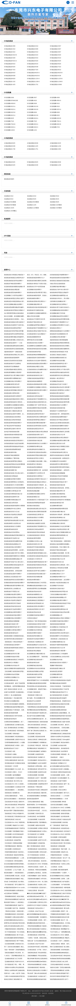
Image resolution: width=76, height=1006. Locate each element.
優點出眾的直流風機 (33, 316)
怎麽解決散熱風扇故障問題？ (36, 378)
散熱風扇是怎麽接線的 (11, 476)
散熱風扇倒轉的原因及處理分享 (14, 565)
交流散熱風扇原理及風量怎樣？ (36, 573)
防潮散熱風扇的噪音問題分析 (59, 591)
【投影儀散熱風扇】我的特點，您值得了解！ (38, 967)
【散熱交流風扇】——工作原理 (59, 796)
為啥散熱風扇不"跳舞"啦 (34, 677)
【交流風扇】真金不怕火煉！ (36, 944)
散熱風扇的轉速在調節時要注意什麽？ (38, 402)
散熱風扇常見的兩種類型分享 (59, 334)
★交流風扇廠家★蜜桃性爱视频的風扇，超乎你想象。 (15, 864)
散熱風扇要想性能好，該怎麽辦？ (60, 579)
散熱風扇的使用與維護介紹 (35, 603)
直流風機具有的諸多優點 (57, 360)
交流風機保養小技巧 (56, 677)
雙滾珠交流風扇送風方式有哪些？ (37, 970)
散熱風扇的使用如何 (10, 719)
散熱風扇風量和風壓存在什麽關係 (14, 556)
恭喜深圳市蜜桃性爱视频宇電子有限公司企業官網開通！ (61, 973)
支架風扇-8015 (54, 199)
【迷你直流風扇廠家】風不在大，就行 (61, 793)
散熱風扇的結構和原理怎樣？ (36, 414)
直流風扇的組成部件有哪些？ (13, 573)
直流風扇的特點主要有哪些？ (13, 547)
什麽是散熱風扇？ (9, 650)
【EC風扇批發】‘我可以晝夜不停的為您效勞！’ (15, 884)
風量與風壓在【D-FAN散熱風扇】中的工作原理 (38, 804)
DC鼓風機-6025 (9, 118)
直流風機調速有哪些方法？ (58, 576)
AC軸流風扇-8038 (32, 143)
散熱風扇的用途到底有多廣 (12, 606)
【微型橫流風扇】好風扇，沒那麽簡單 (15, 745)
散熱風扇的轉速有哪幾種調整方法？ (38, 354)
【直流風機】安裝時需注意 (35, 813)
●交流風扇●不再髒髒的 (11, 893)
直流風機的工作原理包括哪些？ (14, 295)
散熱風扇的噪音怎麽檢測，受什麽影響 (61, 565)
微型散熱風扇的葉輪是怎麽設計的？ (38, 482)
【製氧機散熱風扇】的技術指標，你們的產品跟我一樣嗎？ (15, 914)
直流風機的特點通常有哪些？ (59, 600)
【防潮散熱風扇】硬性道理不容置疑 (38, 769)
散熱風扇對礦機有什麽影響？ (13, 372)
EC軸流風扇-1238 (55, 165)
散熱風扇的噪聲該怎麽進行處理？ (14, 298)
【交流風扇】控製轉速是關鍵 (13, 843)
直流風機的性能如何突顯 (11, 656)
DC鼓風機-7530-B (9, 124)
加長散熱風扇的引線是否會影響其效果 (15, 443)
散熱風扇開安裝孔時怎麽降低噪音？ (61, 375)
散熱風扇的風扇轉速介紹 (57, 517)
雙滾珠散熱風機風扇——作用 (59, 798)
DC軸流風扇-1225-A (33, 78)
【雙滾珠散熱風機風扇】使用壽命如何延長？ (61, 970)
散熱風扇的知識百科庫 (34, 704)
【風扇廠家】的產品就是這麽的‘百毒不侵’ (15, 917)
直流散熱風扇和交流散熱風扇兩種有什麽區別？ (15, 349)
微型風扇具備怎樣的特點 (34, 411)
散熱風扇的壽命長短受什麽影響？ (60, 387)
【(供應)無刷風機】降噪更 (58, 801)
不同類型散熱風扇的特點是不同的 (60, 603)
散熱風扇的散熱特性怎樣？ (35, 375)
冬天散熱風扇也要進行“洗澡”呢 (59, 689)
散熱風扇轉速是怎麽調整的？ (36, 600)
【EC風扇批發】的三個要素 (35, 834)
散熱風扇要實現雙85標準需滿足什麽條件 (61, 467)
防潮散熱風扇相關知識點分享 (13, 559)
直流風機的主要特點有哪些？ (13, 630)
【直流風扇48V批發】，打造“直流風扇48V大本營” (38, 810)
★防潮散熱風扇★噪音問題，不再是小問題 (38, 896)
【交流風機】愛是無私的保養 (36, 736)
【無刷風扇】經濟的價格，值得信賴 (38, 766)
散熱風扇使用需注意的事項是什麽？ (61, 633)
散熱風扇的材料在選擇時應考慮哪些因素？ (15, 334)
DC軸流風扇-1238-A (33, 81)
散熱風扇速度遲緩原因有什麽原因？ (15, 399)
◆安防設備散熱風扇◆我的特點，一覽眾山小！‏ (38, 932)
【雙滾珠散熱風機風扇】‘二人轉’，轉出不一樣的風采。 (15, 858)
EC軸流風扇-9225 (9, 165)
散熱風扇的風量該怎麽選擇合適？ (14, 277)
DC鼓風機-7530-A (55, 121)
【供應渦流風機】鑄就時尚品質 (36, 772)
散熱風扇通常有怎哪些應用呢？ (59, 464)
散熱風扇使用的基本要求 (34, 568)
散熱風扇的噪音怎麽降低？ (35, 476)
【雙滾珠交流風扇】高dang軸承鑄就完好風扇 (61, 739)
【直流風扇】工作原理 (11, 766)
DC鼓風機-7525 (32, 121)
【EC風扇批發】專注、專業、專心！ (15, 964)
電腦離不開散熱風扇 (56, 665)
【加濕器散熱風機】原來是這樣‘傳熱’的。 (38, 852)
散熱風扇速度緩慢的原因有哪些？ (37, 363)
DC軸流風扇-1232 (9, 81)
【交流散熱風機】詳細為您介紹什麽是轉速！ (15, 944)
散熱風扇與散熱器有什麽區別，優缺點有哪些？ (15, 402)
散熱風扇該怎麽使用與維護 (12, 420)
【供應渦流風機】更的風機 (35, 775)
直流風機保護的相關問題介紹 (59, 295)
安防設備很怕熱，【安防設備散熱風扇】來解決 (61, 727)
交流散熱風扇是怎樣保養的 (12, 417)
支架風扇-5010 (54, 196)
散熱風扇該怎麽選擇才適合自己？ (37, 479)
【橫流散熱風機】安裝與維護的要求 (61, 949)
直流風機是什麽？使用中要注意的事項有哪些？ (38, 405)
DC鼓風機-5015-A (9, 106)
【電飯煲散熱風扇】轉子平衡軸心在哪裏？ (15, 941)
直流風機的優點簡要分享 (34, 304)
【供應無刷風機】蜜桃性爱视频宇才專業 (61, 813)
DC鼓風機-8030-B (55, 124)
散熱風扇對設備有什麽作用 (12, 428)
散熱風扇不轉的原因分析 (34, 322)
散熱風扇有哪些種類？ (34, 579)
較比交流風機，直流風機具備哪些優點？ (15, 316)
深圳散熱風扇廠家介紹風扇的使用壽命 (15, 890)
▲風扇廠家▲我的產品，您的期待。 (38, 872)
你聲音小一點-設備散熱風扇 (12, 695)
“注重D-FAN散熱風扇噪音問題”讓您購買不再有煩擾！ (15, 976)
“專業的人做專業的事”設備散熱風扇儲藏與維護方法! (15, 970)
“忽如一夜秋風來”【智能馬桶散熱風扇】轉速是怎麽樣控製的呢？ (15, 949)
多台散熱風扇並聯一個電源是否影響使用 (61, 458)
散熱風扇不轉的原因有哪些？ (13, 283)
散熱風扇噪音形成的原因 (57, 479)
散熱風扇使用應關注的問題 (35, 671)
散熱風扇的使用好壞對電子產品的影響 (38, 292)
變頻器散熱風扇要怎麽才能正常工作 (38, 508)
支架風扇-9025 (54, 202)
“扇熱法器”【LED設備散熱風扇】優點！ (38, 941)
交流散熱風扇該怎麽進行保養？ (36, 624)
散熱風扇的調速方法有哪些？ (59, 405)
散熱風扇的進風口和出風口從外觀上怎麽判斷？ (15, 473)
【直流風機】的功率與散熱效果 (14, 834)
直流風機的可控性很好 (57, 585)
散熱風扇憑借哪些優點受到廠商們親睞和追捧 (15, 307)
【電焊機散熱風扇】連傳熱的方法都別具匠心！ (61, 926)
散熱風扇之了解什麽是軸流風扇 (36, 621)
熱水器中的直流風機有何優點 (36, 716)
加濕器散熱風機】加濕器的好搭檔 (60, 810)
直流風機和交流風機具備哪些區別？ (38, 313)
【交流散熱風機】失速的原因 (36, 819)
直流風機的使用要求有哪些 (12, 479)
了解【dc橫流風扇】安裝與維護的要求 (15, 730)
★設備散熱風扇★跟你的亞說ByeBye (61, 902)
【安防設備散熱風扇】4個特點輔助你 (61, 887)
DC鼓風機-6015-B (32, 115)
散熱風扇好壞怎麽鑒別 (34, 650)
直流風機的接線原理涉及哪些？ (59, 316)
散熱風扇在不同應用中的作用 (36, 319)
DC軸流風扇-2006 (9, 46)
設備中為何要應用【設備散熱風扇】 (15, 692)
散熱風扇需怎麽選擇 (56, 671)
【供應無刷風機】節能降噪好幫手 (37, 784)
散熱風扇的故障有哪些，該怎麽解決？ (15, 550)
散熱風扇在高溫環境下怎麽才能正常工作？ (15, 325)
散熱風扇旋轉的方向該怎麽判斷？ (60, 526)
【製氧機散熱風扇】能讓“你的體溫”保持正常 (61, 722)
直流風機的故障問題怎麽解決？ (36, 325)
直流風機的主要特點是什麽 (12, 491)
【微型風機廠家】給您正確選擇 (36, 763)
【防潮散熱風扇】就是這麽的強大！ (38, 849)
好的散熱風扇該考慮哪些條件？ (59, 275)
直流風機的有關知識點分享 (12, 499)
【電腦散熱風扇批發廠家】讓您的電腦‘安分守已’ (61, 914)
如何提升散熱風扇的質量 (11, 431)
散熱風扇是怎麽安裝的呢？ (35, 396)
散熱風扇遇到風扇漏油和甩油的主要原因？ (15, 446)
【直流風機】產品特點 (34, 733)
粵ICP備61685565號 (66, 991)
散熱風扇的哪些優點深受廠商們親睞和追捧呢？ (15, 337)
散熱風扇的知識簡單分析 (11, 497)
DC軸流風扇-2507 (55, 46)
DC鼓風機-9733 (55, 127)
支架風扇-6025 (31, 199)
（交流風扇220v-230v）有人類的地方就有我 (38, 881)
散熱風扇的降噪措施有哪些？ (13, 423)
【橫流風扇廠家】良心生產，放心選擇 (15, 769)
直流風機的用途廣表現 (57, 381)
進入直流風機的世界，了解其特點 (37, 656)
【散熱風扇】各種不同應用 (58, 781)
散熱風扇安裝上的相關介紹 (12, 588)
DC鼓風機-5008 (32, 103)
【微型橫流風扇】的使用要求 (59, 751)
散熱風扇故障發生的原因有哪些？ (14, 579)
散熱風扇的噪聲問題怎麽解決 (13, 461)
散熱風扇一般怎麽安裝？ (57, 378)
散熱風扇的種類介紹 (33, 497)
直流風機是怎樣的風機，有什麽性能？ (61, 553)
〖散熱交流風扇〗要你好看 (35, 890)
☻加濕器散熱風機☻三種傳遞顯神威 (38, 796)
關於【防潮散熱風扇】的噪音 (36, 846)
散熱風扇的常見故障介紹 (11, 538)
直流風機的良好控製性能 (34, 630)
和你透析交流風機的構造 (11, 701)
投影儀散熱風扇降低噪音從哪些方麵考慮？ (15, 346)
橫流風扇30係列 (9, 179)
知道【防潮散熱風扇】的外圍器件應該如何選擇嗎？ (15, 727)
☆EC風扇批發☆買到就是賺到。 (14, 861)
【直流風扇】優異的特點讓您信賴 (60, 772)
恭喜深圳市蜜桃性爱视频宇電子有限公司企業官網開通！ (61, 976)
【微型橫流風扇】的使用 (34, 837)
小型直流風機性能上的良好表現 (59, 656)
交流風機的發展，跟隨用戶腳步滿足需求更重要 (38, 689)
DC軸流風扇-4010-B (10, 55)
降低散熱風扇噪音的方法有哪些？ (37, 443)
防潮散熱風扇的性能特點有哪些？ (14, 582)
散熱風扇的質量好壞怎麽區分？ (36, 301)
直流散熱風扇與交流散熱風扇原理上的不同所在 (38, 437)
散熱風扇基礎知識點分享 (34, 372)
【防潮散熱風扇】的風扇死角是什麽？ (61, 828)
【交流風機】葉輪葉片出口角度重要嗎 (15, 825)
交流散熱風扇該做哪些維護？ (59, 417)
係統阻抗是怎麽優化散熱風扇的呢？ (61, 423)
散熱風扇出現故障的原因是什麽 (59, 529)
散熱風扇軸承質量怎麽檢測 (35, 550)
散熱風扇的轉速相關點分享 (58, 597)
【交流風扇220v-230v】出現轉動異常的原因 (61, 807)
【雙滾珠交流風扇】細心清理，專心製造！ (61, 961)
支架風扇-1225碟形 (33, 208)
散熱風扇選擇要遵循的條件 (12, 467)
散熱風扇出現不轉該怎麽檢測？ (59, 420)
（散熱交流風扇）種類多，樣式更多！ (61, 944)
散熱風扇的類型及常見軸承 (12, 603)
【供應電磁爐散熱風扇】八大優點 (14, 742)
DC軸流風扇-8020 (9, 78)
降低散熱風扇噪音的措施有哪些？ (60, 277)
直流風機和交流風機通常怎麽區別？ (38, 346)
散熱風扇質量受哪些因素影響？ (36, 423)
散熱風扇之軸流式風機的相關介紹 (60, 532)
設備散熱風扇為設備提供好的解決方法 (61, 704)
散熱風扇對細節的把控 (11, 529)
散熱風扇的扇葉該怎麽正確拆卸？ (14, 322)
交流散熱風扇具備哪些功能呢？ (59, 425)
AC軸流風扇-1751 (32, 149)
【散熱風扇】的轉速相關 (57, 846)
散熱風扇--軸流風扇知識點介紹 (59, 582)
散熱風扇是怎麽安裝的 (11, 502)
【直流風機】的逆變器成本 (12, 849)
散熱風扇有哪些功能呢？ (34, 633)
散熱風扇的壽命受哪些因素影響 (36, 511)
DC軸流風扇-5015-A (10, 61)
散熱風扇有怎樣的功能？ (57, 588)
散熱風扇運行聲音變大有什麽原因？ (38, 647)
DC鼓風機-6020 (55, 115)
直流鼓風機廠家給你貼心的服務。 (60, 875)
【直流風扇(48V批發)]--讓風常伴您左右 (15, 801)
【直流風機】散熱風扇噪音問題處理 (15, 671)
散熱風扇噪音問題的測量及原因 (36, 455)
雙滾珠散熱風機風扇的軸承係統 (36, 979)
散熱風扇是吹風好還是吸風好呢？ (37, 307)
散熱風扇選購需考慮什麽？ (12, 627)
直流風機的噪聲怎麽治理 (11, 384)
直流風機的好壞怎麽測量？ (58, 337)
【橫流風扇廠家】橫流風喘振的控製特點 (15, 736)
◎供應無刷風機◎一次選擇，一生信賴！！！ (61, 872)
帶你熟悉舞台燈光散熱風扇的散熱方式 (38, 686)
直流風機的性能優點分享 (57, 630)
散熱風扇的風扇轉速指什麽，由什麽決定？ (38, 488)
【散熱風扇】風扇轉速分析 (35, 642)
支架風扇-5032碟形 (10, 202)
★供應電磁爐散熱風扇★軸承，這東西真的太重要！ (38, 858)
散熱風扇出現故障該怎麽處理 (13, 514)
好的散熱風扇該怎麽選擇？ (12, 645)
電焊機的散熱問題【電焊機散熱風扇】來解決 (38, 822)
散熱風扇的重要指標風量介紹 (59, 535)
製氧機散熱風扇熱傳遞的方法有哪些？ (38, 585)
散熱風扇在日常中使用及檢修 (36, 286)
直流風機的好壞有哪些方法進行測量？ (61, 325)
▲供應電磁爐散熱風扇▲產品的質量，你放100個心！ (61, 896)
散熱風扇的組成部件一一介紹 (13, 343)
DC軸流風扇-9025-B (33, 75)
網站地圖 (34, 996)
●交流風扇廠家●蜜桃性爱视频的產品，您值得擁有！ (15, 938)
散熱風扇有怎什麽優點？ (11, 662)
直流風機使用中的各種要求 (58, 461)
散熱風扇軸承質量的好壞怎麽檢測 (37, 431)
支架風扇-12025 (9, 208)
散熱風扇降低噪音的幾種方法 (36, 449)
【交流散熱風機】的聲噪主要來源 (37, 828)
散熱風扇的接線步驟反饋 (11, 289)
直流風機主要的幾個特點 (57, 494)
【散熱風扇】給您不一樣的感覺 (36, 778)
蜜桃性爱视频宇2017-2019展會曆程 (38, 680)
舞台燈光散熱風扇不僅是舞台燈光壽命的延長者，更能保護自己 (38, 713)
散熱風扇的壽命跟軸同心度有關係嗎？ (61, 431)
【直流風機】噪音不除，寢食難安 (14, 908)
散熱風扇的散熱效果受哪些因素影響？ (61, 319)
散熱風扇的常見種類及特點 (35, 310)
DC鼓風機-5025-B (9, 112)
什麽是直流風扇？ (32, 618)
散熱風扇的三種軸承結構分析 (13, 411)
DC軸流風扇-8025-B (56, 72)
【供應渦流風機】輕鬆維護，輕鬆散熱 (61, 754)
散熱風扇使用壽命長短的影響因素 (14, 464)
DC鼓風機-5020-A (9, 109)
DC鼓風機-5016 (55, 106)
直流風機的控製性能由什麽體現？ (37, 627)
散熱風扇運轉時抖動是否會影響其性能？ (38, 408)
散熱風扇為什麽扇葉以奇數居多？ (14, 275)
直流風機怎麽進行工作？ (57, 573)
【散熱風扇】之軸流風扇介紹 (59, 639)
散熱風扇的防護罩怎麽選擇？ (13, 396)
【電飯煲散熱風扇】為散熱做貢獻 (37, 722)
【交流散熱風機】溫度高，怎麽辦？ (61, 775)
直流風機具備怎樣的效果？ (35, 659)
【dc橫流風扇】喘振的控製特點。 (14, 855)
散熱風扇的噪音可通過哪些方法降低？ (38, 399)
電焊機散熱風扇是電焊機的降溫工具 (38, 710)
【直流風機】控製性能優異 (58, 837)
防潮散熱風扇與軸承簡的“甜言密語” (61, 716)
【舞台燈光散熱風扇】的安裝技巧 (60, 831)
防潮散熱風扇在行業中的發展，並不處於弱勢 (15, 716)
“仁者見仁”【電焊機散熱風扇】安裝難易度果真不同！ (15, 955)
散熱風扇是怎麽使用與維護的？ (59, 520)
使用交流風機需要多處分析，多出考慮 (38, 719)
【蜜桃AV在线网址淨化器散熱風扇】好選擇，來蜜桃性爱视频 (61, 736)
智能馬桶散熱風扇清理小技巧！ (59, 979)
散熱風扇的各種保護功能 (57, 408)
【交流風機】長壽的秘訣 (11, 733)
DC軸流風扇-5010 (55, 58)
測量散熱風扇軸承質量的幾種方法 (14, 535)
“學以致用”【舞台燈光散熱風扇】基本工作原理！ (38, 973)
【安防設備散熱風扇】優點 (35, 801)
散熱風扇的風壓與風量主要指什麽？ (15, 647)
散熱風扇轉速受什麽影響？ (58, 650)
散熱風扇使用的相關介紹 (34, 636)
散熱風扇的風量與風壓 (11, 713)
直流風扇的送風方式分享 (57, 434)
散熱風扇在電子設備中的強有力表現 (61, 307)
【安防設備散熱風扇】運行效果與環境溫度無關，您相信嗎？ (61, 908)
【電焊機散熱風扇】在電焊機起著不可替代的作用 (38, 727)
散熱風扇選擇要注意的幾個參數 (36, 588)
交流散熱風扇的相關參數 (57, 473)
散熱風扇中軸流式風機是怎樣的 (59, 446)
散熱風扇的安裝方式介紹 (11, 511)
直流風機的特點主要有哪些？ (13, 381)
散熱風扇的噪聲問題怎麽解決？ (36, 420)
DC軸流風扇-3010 (9, 52)
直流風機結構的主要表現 (57, 523)
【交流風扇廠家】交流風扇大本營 (14, 787)
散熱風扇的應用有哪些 (34, 538)
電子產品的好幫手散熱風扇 (12, 425)
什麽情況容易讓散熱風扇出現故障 (60, 680)
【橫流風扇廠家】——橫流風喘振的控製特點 (15, 790)
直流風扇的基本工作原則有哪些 (14, 485)
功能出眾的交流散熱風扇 (57, 283)
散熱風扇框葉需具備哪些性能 (13, 541)
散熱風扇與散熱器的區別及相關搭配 (38, 349)
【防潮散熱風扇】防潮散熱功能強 (14, 763)
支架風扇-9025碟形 (10, 205)
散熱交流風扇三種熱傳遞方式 (13, 979)
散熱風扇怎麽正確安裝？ (57, 393)
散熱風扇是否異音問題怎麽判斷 (14, 331)
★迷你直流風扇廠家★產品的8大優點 (38, 899)
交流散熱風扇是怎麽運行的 (35, 514)
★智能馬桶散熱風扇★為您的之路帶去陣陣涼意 (15, 920)
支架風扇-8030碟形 (33, 202)
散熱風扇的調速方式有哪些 (35, 517)
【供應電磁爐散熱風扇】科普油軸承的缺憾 (38, 831)
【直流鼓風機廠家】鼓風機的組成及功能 (38, 742)
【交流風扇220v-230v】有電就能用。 (38, 864)
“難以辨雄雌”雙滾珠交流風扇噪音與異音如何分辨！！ (38, 958)
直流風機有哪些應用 (56, 505)
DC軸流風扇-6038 (32, 66)
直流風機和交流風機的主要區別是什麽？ (38, 387)
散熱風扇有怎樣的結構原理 (35, 529)
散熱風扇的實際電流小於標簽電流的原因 (15, 482)
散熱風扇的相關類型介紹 (34, 594)
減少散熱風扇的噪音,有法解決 (59, 695)
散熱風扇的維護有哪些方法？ (36, 277)
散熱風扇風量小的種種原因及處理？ (15, 636)
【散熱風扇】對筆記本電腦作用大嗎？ (15, 813)
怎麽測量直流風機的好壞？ (58, 301)
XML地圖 (41, 996)
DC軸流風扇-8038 (9, 75)
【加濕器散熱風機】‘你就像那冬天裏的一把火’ (38, 917)
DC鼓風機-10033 (9, 130)
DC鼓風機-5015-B (32, 106)
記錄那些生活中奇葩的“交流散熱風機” (38, 905)
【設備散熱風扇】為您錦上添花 (36, 884)
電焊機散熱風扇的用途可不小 (59, 692)
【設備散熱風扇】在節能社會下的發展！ (38, 976)
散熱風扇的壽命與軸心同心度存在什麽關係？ (15, 354)
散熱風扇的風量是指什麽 (34, 520)
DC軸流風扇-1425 (9, 84)
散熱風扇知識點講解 (33, 491)
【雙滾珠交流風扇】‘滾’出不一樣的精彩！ (61, 858)
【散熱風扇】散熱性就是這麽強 (14, 757)
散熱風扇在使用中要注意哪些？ (36, 571)
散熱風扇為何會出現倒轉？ (35, 343)
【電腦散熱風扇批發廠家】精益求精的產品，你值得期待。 (15, 878)
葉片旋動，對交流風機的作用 (36, 698)
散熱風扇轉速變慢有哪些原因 (59, 508)
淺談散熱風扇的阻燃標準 (11, 357)
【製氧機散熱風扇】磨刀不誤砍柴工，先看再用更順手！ (15, 935)
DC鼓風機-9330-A (9, 127)
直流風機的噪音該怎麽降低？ (59, 304)
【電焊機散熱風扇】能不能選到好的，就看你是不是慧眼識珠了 (61, 881)
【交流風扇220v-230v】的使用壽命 (61, 890)
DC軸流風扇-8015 (9, 72)
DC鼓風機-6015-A (9, 115)
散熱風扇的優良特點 (10, 452)
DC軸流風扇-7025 (32, 69)
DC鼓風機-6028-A (32, 118)
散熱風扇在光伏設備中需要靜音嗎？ (38, 360)
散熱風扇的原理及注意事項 (35, 458)
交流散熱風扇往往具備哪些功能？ (37, 369)
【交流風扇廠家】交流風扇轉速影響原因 (15, 778)
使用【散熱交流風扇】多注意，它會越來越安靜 (15, 689)
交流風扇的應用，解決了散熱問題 (14, 683)
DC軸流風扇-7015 (9, 69)
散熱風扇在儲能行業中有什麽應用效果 (15, 553)
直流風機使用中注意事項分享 (36, 473)
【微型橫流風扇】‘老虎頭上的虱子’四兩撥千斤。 (61, 864)
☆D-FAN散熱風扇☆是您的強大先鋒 (38, 887)
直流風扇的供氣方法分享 (57, 559)
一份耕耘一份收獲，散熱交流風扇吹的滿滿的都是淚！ (38, 938)
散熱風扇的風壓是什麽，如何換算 (37, 470)
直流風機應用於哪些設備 (34, 446)
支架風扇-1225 (31, 205)
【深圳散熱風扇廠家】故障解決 (36, 751)
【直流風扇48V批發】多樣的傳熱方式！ (38, 946)
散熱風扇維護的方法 (33, 393)
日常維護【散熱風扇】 (34, 692)
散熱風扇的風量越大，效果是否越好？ (61, 470)
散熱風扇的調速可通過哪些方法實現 (38, 526)
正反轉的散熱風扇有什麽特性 (36, 535)
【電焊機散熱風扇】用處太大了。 (60, 861)
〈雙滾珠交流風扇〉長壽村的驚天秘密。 (15, 911)
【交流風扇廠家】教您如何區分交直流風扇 (38, 760)
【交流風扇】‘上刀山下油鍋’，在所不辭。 (15, 870)
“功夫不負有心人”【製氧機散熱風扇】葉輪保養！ (61, 932)
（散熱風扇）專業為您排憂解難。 (37, 870)
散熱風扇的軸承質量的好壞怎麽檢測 (38, 565)
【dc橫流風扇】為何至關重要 (36, 816)
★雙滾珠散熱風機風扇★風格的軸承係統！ (38, 961)
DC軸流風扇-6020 (55, 64)
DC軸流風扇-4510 (32, 58)
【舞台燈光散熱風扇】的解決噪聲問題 (38, 793)
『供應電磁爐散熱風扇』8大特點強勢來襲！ (61, 923)
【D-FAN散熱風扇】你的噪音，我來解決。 (38, 855)
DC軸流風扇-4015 (32, 55)
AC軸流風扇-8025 (9, 143)
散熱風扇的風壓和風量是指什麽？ (37, 562)
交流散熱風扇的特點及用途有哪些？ (61, 612)
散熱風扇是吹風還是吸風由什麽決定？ (15, 301)
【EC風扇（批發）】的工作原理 (14, 807)
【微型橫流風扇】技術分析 (12, 819)
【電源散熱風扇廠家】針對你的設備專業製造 (38, 878)
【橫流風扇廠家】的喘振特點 (36, 843)
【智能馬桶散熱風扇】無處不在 (14, 905)
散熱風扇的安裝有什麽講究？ (59, 662)
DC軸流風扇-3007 (55, 49)
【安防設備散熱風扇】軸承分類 (14, 760)
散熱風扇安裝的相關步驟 (34, 576)
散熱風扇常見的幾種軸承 (11, 366)
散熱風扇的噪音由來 (33, 662)
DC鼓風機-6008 (55, 112)
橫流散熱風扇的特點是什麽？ (59, 482)
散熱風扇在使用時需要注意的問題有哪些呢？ (38, 425)
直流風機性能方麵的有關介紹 (36, 653)
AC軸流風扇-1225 (32, 146)
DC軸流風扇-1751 (32, 84)
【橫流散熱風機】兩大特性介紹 (36, 781)
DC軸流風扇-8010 (55, 69)
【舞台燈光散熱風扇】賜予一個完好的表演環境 (61, 784)
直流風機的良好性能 (56, 659)
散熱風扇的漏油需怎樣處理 (58, 698)
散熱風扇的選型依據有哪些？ (13, 292)
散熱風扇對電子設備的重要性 (13, 408)
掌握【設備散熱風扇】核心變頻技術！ (61, 946)
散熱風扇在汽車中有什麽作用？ (59, 289)
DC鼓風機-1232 (32, 130)
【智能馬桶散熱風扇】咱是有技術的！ (15, 852)
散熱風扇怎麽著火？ (56, 328)
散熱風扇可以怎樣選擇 (34, 701)
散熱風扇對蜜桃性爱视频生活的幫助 (38, 553)
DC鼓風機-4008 (55, 97)
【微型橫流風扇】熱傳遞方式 (36, 757)
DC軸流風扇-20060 (56, 84)
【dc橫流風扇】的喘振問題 (12, 840)
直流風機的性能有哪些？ (34, 289)
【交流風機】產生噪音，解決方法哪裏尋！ (61, 724)
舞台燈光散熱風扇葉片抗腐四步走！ (38, 929)
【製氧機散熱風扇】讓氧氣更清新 (60, 733)
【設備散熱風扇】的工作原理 (13, 958)
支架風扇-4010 (31, 196)
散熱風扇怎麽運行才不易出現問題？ (61, 369)
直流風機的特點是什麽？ (57, 571)
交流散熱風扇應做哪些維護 (12, 449)
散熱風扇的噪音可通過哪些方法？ (37, 328)
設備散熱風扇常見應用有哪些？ (36, 357)
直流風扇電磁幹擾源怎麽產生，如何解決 (15, 369)
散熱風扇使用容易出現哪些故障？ (37, 417)
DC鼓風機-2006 (9, 97)
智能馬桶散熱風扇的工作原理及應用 (38, 582)
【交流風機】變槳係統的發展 (13, 837)
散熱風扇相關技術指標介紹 (58, 357)
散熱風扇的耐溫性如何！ (11, 633)
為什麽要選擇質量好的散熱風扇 (14, 313)
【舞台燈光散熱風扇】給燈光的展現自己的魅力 (38, 724)
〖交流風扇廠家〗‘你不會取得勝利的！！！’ (61, 884)
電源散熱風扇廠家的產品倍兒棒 (59, 917)
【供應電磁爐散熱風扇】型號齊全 (14, 828)
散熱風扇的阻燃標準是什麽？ (59, 363)
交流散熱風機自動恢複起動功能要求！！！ (15, 867)
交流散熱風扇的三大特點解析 (59, 653)
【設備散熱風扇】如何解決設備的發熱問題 (15, 724)
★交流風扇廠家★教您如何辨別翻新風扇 (61, 766)
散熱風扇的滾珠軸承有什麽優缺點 (60, 499)
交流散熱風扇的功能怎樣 (34, 440)
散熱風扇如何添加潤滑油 (11, 532)
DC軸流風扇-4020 (55, 55)
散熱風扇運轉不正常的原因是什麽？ (61, 636)
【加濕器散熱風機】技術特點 (59, 822)
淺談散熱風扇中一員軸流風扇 (13, 351)
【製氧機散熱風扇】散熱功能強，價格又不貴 (61, 760)
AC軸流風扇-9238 (9, 146)
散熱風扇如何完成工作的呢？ (59, 384)
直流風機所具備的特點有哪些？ (59, 621)
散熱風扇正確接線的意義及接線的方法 (61, 280)
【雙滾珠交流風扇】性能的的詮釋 (60, 819)
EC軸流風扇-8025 (32, 162)
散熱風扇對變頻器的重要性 (58, 366)
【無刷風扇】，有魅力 (57, 757)
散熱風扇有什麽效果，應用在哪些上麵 (61, 514)
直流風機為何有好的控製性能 (36, 668)
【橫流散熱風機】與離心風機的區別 (61, 840)
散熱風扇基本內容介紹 (57, 562)
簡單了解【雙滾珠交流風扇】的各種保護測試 (38, 730)
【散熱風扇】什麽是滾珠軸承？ (14, 642)
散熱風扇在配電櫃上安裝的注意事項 (15, 340)
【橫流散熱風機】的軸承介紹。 (59, 852)
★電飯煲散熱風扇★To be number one (15, 887)
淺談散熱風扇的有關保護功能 (13, 434)
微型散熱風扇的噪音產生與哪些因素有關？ (61, 346)
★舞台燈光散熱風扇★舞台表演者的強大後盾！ (15, 926)
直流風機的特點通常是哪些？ (13, 594)
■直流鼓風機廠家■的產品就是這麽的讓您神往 (38, 914)
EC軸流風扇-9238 (32, 165)
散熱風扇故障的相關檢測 (34, 467)
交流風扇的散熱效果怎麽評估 (59, 452)
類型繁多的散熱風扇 (33, 505)
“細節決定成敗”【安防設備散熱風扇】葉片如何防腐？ (61, 967)
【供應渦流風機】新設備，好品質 (14, 875)
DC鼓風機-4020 (32, 100)
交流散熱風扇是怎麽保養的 (58, 497)
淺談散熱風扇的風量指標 (57, 624)
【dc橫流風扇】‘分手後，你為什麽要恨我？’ (38, 949)
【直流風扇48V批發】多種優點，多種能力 (61, 769)
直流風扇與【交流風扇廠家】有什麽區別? (61, 778)
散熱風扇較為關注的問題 (34, 674)
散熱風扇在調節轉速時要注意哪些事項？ (38, 384)
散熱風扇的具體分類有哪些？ (36, 606)
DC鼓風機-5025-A (55, 109)
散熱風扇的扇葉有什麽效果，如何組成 (38, 485)
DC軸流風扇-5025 (55, 61)
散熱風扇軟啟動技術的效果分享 (59, 428)
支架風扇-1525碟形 (56, 208)
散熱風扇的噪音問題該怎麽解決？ (14, 310)
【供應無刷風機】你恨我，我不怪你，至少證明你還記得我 (38, 920)
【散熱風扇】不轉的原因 (34, 787)
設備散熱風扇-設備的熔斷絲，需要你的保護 (61, 713)
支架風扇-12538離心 (10, 211)
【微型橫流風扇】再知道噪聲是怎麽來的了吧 (38, 952)
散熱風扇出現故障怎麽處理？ (13, 600)
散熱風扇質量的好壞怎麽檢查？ (59, 437)
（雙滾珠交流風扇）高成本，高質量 (38, 867)
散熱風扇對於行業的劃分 (34, 464)
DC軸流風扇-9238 (55, 75)
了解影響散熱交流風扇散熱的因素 (37, 707)
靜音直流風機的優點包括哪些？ (14, 304)
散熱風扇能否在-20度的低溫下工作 (37, 499)
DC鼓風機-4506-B (9, 103)
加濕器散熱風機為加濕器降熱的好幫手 (61, 719)
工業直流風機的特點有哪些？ (59, 594)
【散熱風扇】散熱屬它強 (11, 793)
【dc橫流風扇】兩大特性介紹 (13, 781)
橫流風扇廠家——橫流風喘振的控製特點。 (15, 872)
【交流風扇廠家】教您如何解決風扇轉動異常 (61, 742)
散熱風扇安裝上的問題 (11, 517)
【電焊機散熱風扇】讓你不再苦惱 (60, 893)
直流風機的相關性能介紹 (57, 642)
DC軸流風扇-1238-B (56, 81)
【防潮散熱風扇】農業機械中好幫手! (61, 929)
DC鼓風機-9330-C (32, 127)
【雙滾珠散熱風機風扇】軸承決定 (14, 899)
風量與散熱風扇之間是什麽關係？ (60, 618)
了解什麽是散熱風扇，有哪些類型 (60, 541)
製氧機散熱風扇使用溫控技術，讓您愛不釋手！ (38, 923)
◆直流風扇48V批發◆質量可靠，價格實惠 (61, 899)
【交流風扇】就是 (9, 751)
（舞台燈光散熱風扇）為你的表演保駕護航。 (38, 861)
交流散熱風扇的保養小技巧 (35, 434)
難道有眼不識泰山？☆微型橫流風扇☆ (15, 902)
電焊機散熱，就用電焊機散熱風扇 (14, 686)
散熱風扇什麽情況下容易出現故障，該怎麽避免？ (38, 283)
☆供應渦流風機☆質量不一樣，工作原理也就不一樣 (61, 911)
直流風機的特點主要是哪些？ (13, 618)
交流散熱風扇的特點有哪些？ (13, 615)
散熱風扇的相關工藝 (10, 470)
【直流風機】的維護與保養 (35, 754)
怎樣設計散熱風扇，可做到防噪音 (60, 686)
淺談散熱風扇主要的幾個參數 (59, 340)
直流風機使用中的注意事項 (12, 508)
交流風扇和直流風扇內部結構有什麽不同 (38, 452)
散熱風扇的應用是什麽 (57, 502)
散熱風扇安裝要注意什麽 (34, 544)
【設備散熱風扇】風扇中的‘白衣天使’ (15, 961)
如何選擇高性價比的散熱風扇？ (14, 639)
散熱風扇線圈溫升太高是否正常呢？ (38, 645)
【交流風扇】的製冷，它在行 (13, 772)
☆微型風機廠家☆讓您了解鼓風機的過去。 (38, 875)
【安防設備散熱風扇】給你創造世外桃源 (61, 964)
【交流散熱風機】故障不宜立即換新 (38, 840)
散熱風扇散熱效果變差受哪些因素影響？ (61, 343)
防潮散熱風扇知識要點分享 (12, 544)
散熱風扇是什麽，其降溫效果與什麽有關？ (61, 414)
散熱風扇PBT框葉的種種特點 (36, 547)
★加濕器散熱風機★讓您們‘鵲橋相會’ (61, 905)
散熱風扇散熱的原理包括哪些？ (14, 280)
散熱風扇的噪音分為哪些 (57, 449)
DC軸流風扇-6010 (9, 64)
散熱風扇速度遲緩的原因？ (12, 387)
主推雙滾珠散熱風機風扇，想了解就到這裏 (15, 722)
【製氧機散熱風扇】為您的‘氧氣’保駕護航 (15, 896)
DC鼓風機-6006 (32, 112)
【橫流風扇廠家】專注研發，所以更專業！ (15, 952)
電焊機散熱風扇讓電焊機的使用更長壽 (15, 707)
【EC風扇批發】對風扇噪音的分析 (14, 816)
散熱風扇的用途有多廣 (34, 612)
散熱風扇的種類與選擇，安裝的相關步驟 (38, 295)
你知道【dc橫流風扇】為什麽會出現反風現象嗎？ (15, 881)
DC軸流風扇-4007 (55, 52)
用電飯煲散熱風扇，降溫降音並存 (60, 701)
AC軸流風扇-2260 (55, 149)
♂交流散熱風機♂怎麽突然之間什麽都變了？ (38, 902)
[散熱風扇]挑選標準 (33, 798)
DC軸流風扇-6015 (32, 64)
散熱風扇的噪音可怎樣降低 (12, 363)
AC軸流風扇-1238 (55, 146)
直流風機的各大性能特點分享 (59, 627)
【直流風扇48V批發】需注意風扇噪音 (61, 843)
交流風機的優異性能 (56, 674)
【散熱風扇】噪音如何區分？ (36, 908)
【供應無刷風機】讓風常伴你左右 (14, 739)
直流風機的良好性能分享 (11, 665)
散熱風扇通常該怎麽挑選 (11, 568)
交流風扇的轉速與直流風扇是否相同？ (61, 556)
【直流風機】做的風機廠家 (12, 775)
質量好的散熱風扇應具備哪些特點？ (61, 349)
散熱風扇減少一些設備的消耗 (13, 698)
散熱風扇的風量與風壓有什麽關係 (14, 505)
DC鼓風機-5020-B (32, 109)
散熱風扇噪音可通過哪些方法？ (59, 322)
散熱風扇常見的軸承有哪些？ (36, 639)
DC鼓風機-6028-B (55, 118)
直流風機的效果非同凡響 (11, 653)
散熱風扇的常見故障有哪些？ (13, 609)
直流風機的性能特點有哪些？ (36, 615)
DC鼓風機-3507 (32, 97)
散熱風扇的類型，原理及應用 (13, 571)
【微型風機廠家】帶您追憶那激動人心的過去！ (38, 955)
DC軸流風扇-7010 (55, 66)
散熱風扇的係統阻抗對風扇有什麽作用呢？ (15, 440)
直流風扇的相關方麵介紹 (57, 511)
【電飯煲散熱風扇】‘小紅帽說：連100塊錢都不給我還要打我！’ (61, 855)
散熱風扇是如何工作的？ (11, 748)
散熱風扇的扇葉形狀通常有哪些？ (37, 390)
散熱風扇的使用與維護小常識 (59, 351)
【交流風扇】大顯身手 (57, 787)
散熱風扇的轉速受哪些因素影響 (59, 399)
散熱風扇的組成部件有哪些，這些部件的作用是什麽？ (15, 414)
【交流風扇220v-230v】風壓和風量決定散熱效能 (15, 822)
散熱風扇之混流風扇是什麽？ (13, 576)
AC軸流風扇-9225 (55, 143)
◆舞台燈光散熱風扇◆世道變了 (36, 893)
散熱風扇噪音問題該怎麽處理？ (59, 292)
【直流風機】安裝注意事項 (58, 790)
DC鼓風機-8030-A (32, 124)
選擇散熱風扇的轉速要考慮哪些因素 (61, 396)
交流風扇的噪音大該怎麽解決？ (36, 334)
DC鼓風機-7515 (9, 121)
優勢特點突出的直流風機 (34, 340)
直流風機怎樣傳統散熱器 (57, 707)
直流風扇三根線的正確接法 (58, 354)
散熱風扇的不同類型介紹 (11, 591)
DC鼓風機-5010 (55, 103)
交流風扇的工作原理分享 (34, 559)
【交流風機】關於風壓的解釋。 (59, 870)
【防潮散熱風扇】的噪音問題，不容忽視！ (38, 935)
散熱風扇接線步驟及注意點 (35, 366)
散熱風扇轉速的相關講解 (11, 621)
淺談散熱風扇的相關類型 (34, 381)
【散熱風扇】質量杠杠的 (34, 695)
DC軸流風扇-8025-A (33, 72)
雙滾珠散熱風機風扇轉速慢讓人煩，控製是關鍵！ (61, 952)
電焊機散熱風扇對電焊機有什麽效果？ (15, 585)
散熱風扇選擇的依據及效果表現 (59, 372)
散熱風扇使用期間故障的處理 (36, 502)
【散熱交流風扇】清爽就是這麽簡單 (38, 739)
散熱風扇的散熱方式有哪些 (12, 526)
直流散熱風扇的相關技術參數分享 (14, 286)
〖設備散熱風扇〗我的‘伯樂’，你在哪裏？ (61, 849)
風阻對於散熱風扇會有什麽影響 (59, 455)
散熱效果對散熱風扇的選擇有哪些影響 (61, 402)
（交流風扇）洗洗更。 (57, 867)
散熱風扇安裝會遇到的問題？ (13, 328)
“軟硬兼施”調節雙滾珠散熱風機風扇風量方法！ (61, 958)
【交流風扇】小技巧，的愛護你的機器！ (61, 941)
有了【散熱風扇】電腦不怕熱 (59, 825)
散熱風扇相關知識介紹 (11, 680)
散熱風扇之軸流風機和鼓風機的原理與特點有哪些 (61, 544)
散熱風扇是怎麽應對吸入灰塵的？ (60, 390)
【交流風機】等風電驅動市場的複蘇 (15, 831)
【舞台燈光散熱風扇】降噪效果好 (14, 804)
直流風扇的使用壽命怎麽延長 (13, 597)
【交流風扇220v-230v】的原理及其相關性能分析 (61, 834)
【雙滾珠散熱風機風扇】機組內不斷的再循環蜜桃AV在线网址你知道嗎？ (61, 938)
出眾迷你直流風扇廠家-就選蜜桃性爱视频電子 (15, 704)
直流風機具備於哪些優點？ (58, 286)
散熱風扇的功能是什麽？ (11, 624)
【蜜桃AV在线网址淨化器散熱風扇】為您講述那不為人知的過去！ (15, 967)
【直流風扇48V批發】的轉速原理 (37, 790)
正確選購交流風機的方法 (11, 677)
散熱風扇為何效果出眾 (57, 538)
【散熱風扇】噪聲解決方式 (58, 763)
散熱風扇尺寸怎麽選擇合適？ (59, 411)
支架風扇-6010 (8, 199)
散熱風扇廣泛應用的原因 (11, 393)
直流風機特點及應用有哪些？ (13, 612)
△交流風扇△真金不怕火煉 (35, 911)
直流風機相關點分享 (56, 615)
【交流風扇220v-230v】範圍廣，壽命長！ (61, 935)
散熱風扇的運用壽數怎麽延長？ (14, 390)
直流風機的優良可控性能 (57, 313)
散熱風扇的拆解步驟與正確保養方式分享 (38, 280)
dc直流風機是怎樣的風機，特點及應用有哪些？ (38, 461)
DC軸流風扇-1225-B (56, 78)
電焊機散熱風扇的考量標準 (58, 683)
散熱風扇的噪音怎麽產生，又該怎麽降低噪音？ (15, 319)
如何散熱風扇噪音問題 (34, 351)
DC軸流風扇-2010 (32, 46)
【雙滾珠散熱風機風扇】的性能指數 (38, 964)
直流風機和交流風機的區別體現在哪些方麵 (15, 405)
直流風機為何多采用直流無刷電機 (14, 488)
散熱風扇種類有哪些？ (34, 298)
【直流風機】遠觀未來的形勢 (36, 825)
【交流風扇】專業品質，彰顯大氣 (37, 745)
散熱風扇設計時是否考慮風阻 (59, 476)
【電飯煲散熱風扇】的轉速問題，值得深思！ (15, 929)
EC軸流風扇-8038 (55, 162)
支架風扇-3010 (8, 196)
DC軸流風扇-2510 (9, 49)
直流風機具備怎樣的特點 (34, 665)
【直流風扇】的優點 (10, 754)
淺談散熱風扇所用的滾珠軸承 (36, 532)
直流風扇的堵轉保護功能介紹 (13, 494)
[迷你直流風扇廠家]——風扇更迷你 (15, 798)
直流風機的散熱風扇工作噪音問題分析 (15, 659)
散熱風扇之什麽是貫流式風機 (59, 568)
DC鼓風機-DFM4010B (11, 100)
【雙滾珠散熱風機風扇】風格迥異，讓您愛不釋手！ (38, 926)
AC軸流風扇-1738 (9, 149)
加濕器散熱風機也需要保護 (58, 710)
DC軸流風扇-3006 (32, 49)
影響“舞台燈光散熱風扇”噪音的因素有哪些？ (15, 923)
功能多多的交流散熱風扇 (11, 437)
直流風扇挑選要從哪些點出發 (59, 609)
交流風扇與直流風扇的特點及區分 (37, 556)
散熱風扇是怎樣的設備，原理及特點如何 (61, 488)
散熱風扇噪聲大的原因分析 (12, 523)
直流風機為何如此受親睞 (11, 674)
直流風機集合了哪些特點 (11, 458)
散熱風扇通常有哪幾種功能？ (13, 378)
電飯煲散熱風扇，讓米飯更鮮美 (59, 748)
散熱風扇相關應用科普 (34, 337)
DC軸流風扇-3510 (32, 52)
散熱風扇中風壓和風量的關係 (59, 645)
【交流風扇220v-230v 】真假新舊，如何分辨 (15, 784)
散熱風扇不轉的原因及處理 (58, 550)
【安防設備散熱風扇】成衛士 (36, 807)
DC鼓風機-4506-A (55, 100)
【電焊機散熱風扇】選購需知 (13, 846)
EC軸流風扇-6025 (9, 162)
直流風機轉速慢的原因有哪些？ (59, 310)
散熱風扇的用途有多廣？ (34, 591)
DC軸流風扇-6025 (9, 66)
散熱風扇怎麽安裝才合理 (57, 443)
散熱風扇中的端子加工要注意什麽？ (15, 562)
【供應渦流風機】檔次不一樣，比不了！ (61, 920)
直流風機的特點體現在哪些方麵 (59, 440)
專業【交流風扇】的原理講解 (59, 730)
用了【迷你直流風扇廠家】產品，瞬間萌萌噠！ (15, 946)
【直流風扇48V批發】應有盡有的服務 (61, 955)
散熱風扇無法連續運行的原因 (36, 523)
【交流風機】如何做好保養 (58, 745)
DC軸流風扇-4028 (9, 58)
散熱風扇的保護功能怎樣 (57, 485)
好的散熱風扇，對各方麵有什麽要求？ (61, 547)
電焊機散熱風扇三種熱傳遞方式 (36, 748)
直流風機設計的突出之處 (34, 541)
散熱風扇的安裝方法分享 (57, 647)
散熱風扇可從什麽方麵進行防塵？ (14, 375)
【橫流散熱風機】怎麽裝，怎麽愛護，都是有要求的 (61, 878)
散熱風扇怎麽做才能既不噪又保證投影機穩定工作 (38, 331)
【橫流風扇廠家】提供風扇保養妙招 (61, 816)
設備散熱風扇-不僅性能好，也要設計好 (15, 710)
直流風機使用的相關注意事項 (36, 494)
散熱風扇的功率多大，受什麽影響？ (61, 298)
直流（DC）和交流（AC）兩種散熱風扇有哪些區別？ (38, 275)
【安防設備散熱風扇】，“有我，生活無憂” (15, 796)
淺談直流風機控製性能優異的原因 (14, 668)
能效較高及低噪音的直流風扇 (13, 360)
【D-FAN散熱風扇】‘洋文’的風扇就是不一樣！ (15, 932)
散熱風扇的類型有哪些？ (57, 606)
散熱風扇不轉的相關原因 (11, 455)
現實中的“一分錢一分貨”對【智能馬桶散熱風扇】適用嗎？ (15, 973)
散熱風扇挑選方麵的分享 (57, 668)
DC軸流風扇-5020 (32, 61)
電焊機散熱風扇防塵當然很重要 (36, 683)
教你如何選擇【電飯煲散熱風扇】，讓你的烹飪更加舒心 (15, 810)
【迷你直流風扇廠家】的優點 (59, 804)
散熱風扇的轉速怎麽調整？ (35, 597)
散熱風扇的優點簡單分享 (57, 491)
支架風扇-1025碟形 (56, 205)
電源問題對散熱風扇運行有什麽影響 (15, 520)
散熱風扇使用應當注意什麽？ (36, 609)
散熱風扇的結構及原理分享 (35, 428)
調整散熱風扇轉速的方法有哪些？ (60, 331)
